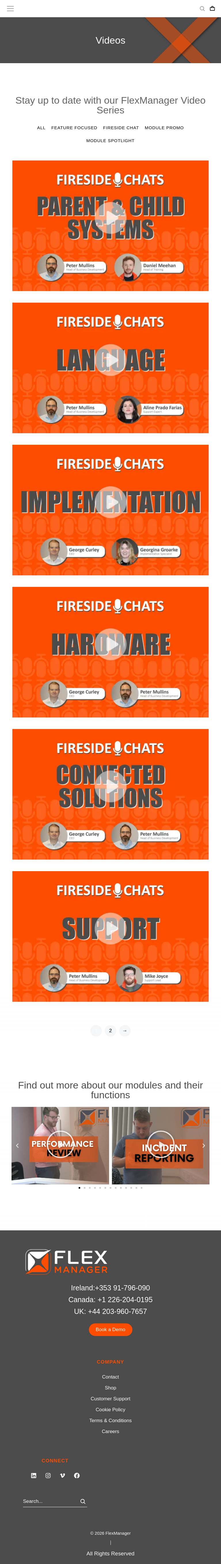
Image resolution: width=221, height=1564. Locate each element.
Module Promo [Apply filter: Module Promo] (164, 127)
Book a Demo (110, 1329)
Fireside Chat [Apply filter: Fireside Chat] (121, 127)
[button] (17, 1146)
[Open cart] (212, 8)
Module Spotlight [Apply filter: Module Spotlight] (110, 140)
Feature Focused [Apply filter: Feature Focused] (74, 127)
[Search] (83, 1501)
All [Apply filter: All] (41, 127)
